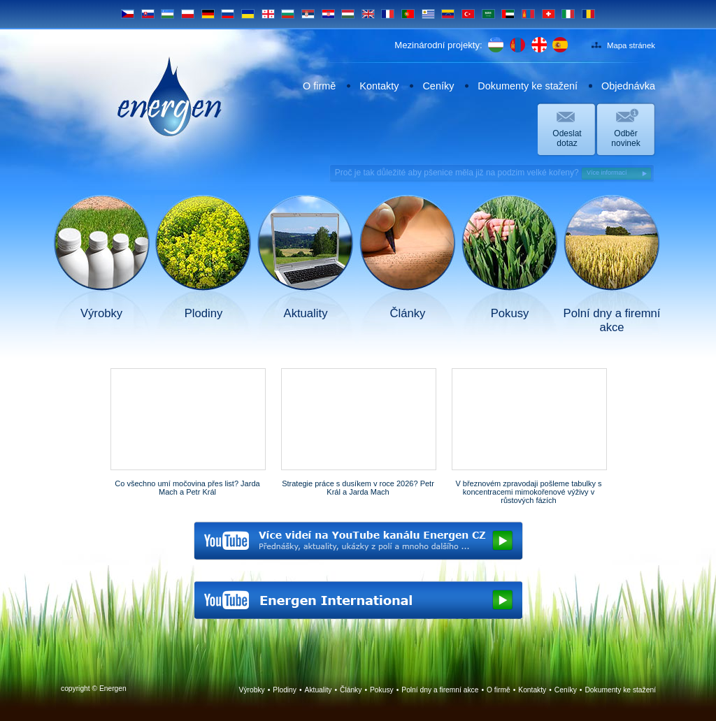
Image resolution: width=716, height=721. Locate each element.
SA (488, 14)
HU (348, 14)
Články (350, 690)
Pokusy (382, 690)
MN (528, 14)
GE (268, 14)
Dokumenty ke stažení (528, 86)
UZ (167, 14)
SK (148, 14)
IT (568, 14)
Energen (169, 96)
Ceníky (438, 86)
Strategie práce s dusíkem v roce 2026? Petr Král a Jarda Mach (358, 487)
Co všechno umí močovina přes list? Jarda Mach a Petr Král (187, 487)
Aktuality (318, 690)
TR (468, 14)
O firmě (319, 86)
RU (228, 14)
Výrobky (252, 690)
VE (448, 14)
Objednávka (628, 86)
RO (588, 14)
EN (368, 14)
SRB (308, 14)
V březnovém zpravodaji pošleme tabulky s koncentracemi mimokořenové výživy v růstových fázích (528, 491)
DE (208, 14)
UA (248, 14)
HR (328, 14)
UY (428, 14)
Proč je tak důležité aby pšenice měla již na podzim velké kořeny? (493, 173)
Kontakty (379, 86)
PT (408, 14)
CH (548, 14)
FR (388, 14)
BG (288, 14)
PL (188, 14)
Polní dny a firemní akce (439, 690)
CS (128, 14)
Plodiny (284, 690)
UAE (508, 14)
